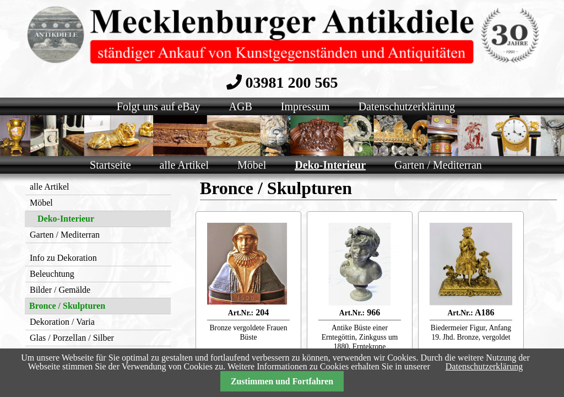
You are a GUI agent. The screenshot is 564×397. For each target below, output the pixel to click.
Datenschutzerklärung (484, 366)
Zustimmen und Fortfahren (282, 381)
